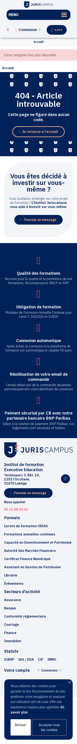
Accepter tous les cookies (49, 727)
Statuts (11, 651)
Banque (10, 608)
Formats (12, 517)
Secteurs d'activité (22, 591)
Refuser (20, 725)
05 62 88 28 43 (16, 509)
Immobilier (13, 641)
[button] (8, 29)
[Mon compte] (27, 29)
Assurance (12, 600)
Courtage (11, 624)
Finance (10, 633)
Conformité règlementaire (25, 616)
